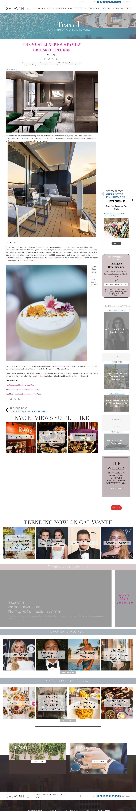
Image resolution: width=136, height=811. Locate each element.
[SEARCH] (87, 2)
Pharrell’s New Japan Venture (51, 654)
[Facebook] (107, 2)
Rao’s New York (20, 437)
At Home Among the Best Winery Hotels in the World (19, 542)
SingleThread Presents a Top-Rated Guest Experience (116, 376)
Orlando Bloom (84, 542)
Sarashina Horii (117, 703)
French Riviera (37, 376)
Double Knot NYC (83, 437)
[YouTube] (113, 2)
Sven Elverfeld (63, 366)
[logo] (17, 8)
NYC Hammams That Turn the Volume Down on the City (117, 403)
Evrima (88, 138)
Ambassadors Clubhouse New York (52, 437)
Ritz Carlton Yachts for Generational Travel (22, 389)
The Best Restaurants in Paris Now (117, 654)
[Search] (94, 2)
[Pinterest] (101, 2)
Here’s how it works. (74, 65)
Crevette (19, 703)
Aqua (15, 369)
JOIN (124, 2)
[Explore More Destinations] (124, 598)
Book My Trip (116, 508)
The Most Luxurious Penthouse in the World (23, 394)
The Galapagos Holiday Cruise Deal (20, 385)
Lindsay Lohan (117, 542)
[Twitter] (98, 2)
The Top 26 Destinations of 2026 (34, 612)
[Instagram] (104, 2)
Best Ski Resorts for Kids (116, 208)
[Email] (116, 2)
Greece (38, 247)
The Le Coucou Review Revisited (51, 703)
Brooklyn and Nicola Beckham (51, 542)
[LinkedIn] (110, 2)
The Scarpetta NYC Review (84, 703)
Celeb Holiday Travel (84, 654)
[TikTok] (119, 2)
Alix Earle (19, 654)
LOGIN (128, 2)
